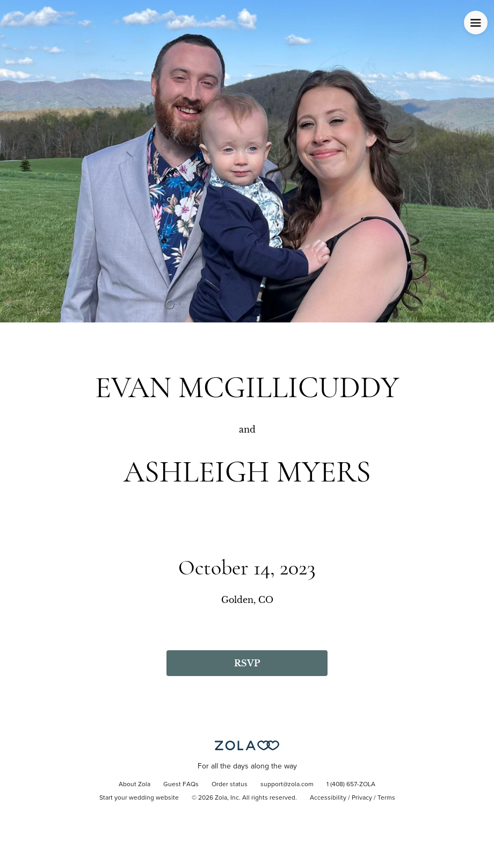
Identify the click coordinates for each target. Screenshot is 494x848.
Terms (386, 798)
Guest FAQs (181, 784)
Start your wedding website (139, 798)
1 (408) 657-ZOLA (350, 784)
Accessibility (328, 798)
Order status (230, 784)
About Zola (134, 784)
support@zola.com (287, 784)
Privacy (362, 798)
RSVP (247, 663)
